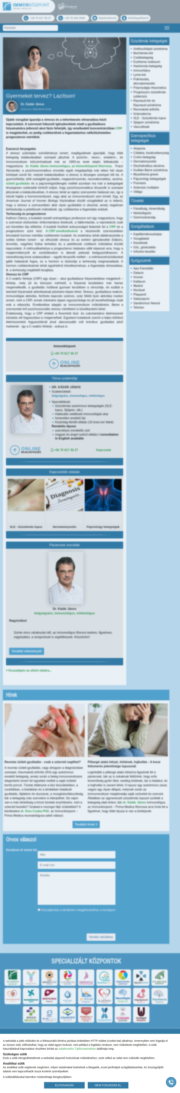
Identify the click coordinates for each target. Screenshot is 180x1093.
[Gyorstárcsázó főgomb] (171, 1082)
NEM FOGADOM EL (108, 1085)
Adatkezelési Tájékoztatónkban (77, 1048)
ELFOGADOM (64, 1085)
